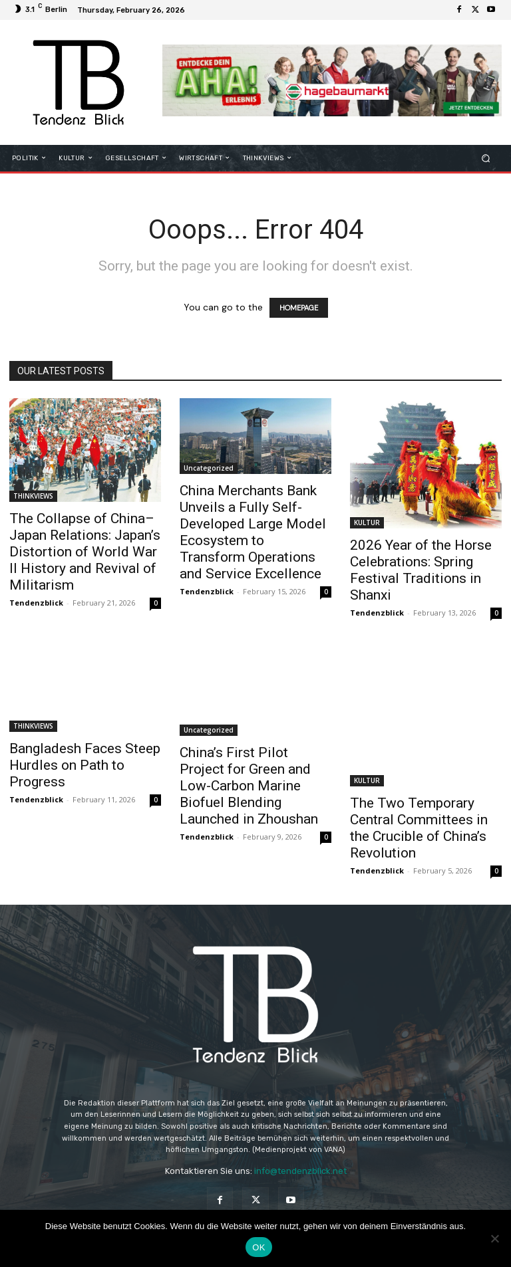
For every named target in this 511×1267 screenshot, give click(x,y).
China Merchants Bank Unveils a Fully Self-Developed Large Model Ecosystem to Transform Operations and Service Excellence (253, 532)
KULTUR (367, 522)
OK (258, 1247)
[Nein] (494, 1238)
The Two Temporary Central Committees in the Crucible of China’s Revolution (419, 828)
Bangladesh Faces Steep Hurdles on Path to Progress (84, 765)
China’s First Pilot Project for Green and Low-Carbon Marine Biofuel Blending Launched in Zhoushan (249, 786)
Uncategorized (209, 468)
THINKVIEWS (33, 496)
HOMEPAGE (298, 307)
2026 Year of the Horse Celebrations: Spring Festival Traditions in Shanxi (421, 570)
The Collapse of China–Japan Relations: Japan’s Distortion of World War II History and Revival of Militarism (84, 552)
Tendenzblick (36, 603)
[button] (486, 158)
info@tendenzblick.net (300, 1171)
